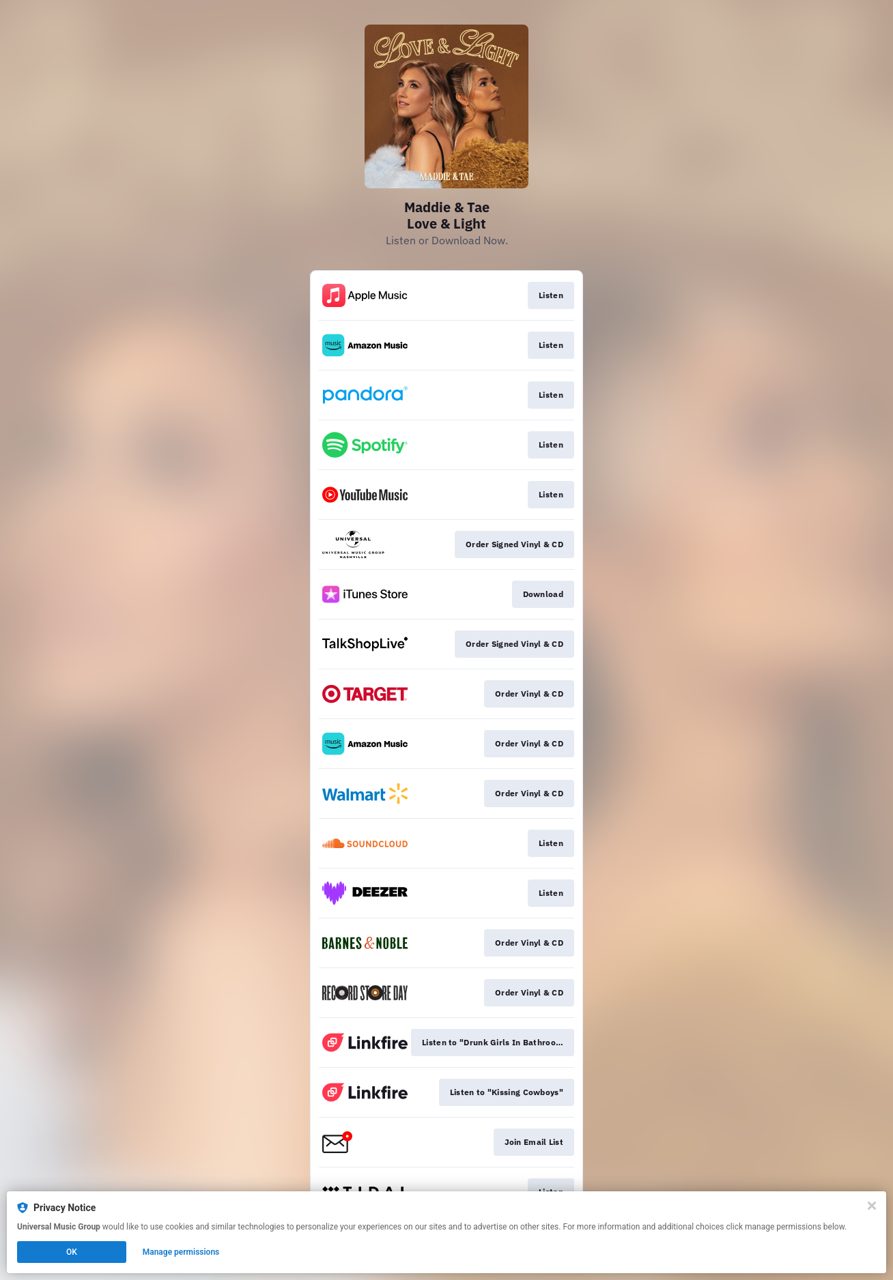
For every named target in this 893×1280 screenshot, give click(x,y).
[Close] (872, 1206)
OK (71, 1252)
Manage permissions (181, 1252)
